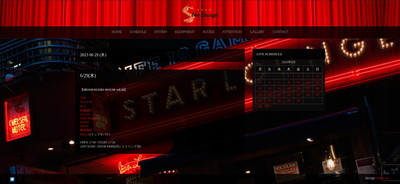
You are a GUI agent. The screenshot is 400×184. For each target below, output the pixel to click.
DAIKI (84, 122)
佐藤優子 (86, 110)
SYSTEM (160, 32)
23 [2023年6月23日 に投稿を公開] (298, 94)
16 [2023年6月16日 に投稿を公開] (298, 88)
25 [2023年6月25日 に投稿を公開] (317, 94)
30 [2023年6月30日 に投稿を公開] (298, 100)
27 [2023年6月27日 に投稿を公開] (269, 100)
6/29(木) (88, 75)
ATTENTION (232, 32)
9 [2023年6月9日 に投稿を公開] (298, 82)
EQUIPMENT (184, 32)
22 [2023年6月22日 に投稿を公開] (288, 94)
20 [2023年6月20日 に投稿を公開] (269, 94)
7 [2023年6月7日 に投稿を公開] (279, 82)
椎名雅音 (86, 130)
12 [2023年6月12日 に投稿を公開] (259, 88)
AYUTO (85, 114)
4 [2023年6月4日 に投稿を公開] (317, 76)
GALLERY (257, 32)
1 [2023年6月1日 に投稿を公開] (289, 76)
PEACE (85, 134)
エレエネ (86, 101)
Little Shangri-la (90, 118)
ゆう (83, 106)
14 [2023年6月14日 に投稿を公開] (279, 88)
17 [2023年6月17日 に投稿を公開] (307, 88)
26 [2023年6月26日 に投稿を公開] (259, 100)
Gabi (83, 97)
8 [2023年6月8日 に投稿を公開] (289, 82)
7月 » (267, 106)
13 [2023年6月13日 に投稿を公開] (269, 88)
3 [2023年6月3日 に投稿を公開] (308, 76)
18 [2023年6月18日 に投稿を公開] (317, 88)
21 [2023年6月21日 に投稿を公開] (279, 94)
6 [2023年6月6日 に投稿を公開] (269, 82)
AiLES (84, 126)
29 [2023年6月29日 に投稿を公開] (288, 100)
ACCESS (208, 32)
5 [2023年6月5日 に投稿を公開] (260, 82)
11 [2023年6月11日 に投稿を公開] (317, 82)
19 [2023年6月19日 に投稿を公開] (259, 94)
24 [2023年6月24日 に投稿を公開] (307, 94)
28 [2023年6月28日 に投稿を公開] (279, 100)
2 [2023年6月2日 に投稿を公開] (298, 76)
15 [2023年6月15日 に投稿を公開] (288, 88)
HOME (117, 32)
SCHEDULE (138, 32)
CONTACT (280, 32)
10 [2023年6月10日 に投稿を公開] (307, 82)
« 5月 (258, 106)
